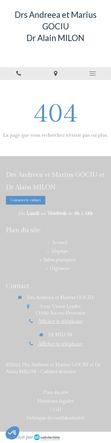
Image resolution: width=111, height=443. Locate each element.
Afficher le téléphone (60, 321)
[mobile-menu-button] (92, 73)
